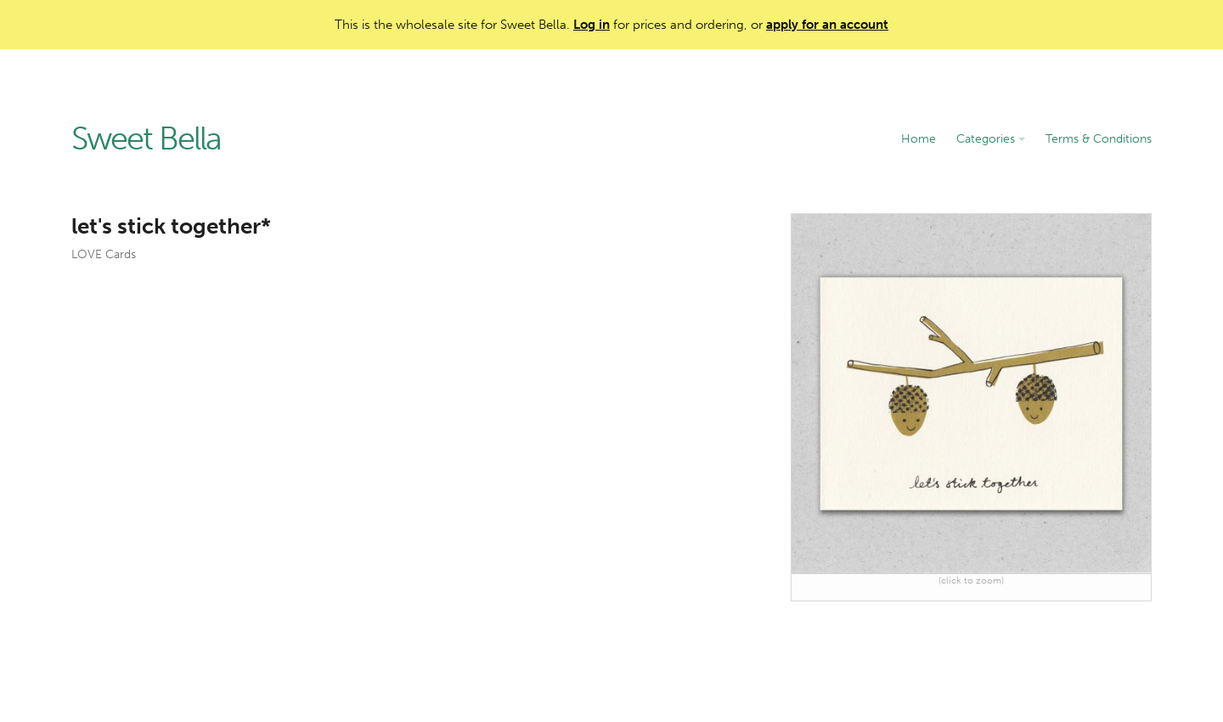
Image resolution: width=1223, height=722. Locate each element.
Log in (591, 24)
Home (918, 139)
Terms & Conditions (1098, 139)
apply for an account (827, 24)
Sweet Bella (146, 139)
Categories (990, 139)
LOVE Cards (103, 254)
